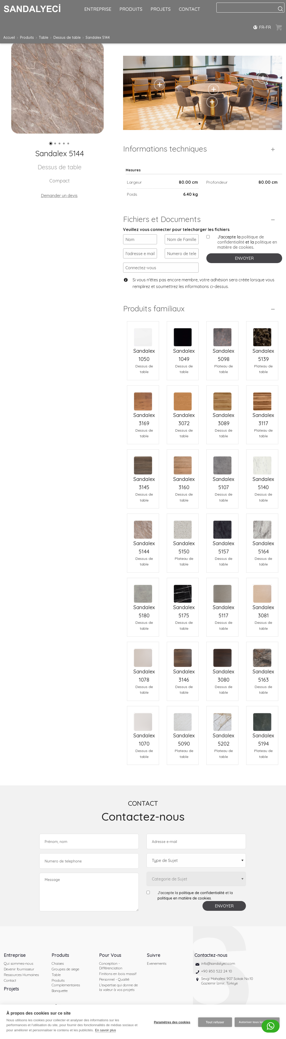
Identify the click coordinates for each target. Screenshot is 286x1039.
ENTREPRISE (97, 9)
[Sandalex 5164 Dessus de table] (262, 526)
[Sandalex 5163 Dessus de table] (262, 654)
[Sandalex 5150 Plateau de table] (183, 526)
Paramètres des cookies (171, 1022)
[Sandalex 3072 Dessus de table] (183, 398)
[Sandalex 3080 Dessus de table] (222, 654)
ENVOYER (244, 258)
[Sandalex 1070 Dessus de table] (143, 719)
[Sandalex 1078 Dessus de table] (143, 654)
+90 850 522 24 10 (216, 971)
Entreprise (15, 955)
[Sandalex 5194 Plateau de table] (262, 719)
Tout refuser (214, 1022)
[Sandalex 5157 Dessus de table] (222, 526)
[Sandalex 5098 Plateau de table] (222, 334)
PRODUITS (130, 9)
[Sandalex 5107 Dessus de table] (222, 462)
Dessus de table (67, 37)
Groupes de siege (65, 969)
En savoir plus (105, 1030)
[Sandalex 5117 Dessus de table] (222, 591)
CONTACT (189, 9)
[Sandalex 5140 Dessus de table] (262, 462)
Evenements (156, 963)
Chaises (58, 963)
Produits (27, 37)
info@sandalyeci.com (218, 963)
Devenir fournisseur (19, 969)
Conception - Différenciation (110, 965)
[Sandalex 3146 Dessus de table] (183, 654)
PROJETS (161, 9)
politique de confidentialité (240, 239)
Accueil (9, 37)
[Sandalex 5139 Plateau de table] (262, 334)
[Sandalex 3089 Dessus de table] (222, 398)
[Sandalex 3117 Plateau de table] (262, 398)
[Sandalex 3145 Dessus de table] (143, 462)
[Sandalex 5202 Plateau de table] (222, 719)
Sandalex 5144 (98, 37)
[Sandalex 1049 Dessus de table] (183, 334)
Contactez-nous (211, 955)
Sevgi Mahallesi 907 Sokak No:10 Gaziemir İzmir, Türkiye (227, 981)
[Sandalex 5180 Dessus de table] (143, 591)
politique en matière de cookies (247, 244)
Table (43, 37)
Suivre (153, 955)
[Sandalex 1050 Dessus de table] (143, 334)
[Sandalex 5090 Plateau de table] (183, 719)
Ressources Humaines (21, 974)
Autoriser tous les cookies (257, 1021)
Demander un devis (59, 195)
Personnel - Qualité (114, 979)
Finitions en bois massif (117, 973)
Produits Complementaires (66, 982)
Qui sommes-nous (18, 963)
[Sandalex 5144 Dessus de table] (143, 526)
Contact (10, 980)
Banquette (60, 990)
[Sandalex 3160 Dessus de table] (183, 462)
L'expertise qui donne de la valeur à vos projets (118, 987)
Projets (11, 989)
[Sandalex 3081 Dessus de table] (262, 591)
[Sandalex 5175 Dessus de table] (183, 591)
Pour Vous (110, 955)
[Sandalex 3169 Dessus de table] (143, 398)
